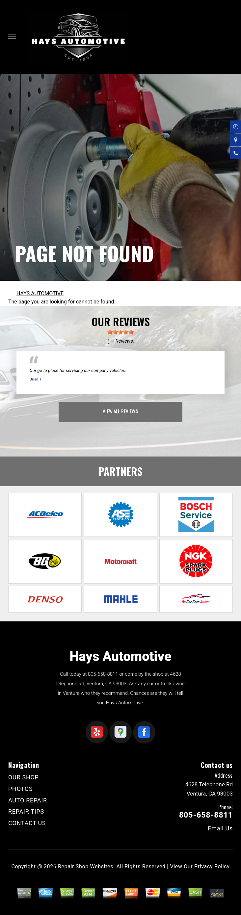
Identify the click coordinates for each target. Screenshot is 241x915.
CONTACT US (27, 823)
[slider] (120, 332)
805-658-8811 (103, 674)
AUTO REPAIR (27, 800)
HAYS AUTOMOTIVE (40, 293)
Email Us (220, 828)
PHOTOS (20, 788)
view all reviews (120, 411)
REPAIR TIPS (26, 811)
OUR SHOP (23, 777)
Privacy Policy (211, 866)
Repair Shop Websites (85, 866)
